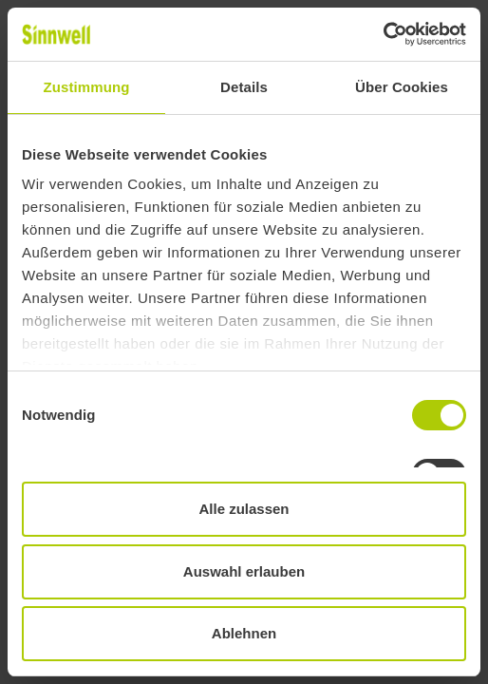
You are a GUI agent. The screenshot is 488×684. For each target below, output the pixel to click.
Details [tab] (244, 87)
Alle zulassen (243, 509)
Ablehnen (244, 633)
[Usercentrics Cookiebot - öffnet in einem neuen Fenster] (383, 34)
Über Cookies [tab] (401, 87)
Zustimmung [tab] (87, 87)
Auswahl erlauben (244, 571)
